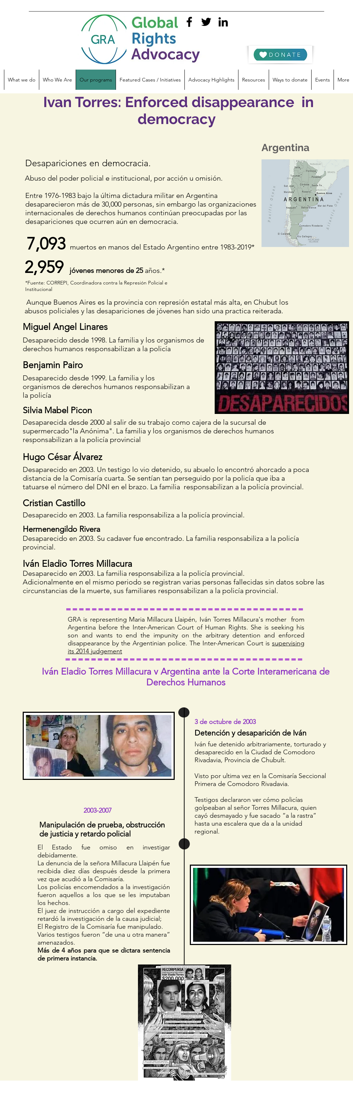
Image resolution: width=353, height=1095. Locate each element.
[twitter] (206, 21)
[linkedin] (223, 21)
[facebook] (189, 21)
